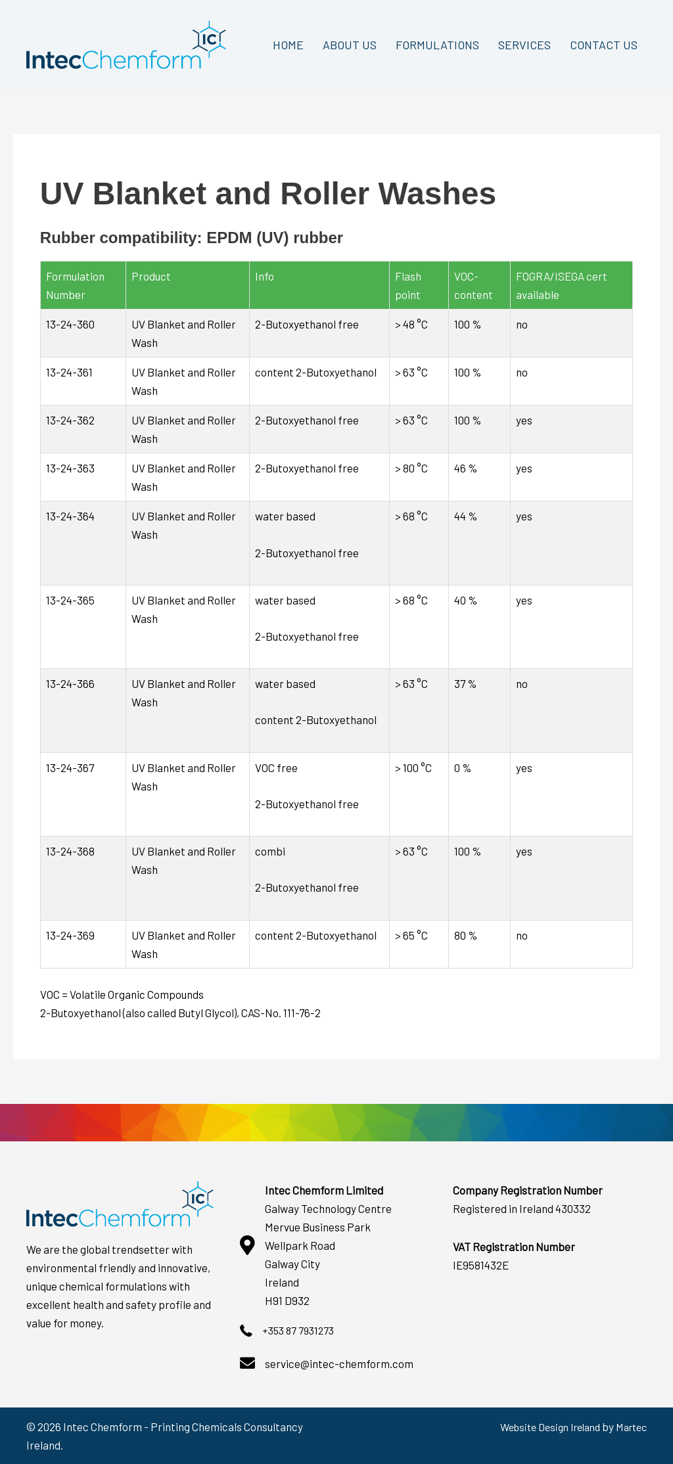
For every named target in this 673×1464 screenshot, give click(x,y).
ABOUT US (350, 44)
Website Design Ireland (539, 1426)
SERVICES (524, 44)
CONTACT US (604, 44)
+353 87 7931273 (300, 1330)
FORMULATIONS (437, 44)
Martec (629, 1426)
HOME (288, 44)
